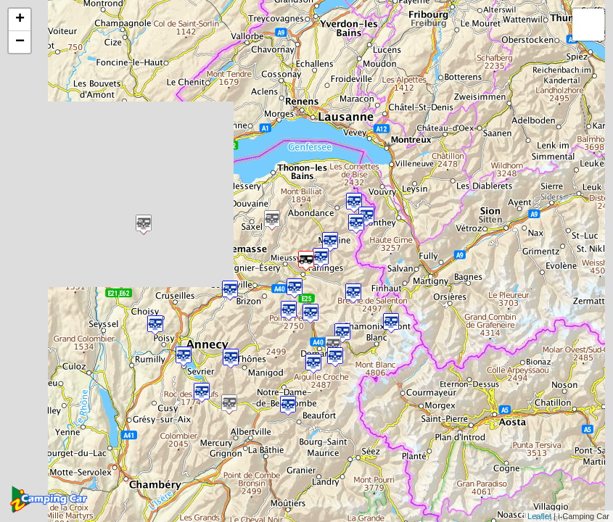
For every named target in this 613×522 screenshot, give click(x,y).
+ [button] (20, 19)
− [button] (20, 42)
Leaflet (539, 516)
